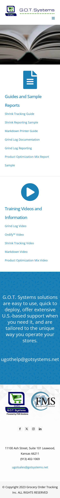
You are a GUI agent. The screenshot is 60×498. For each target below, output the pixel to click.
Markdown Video (16, 252)
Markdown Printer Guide (21, 131)
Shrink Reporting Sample (21, 122)
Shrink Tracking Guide (19, 114)
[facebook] (20, 428)
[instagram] (33, 428)
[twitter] (26, 428)
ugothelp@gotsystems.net (30, 359)
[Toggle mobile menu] (53, 18)
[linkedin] (40, 428)
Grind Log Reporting (18, 148)
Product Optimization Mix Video (26, 260)
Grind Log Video (15, 226)
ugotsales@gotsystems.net (30, 467)
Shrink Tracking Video (19, 243)
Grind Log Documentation (22, 139)
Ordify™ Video (14, 234)
